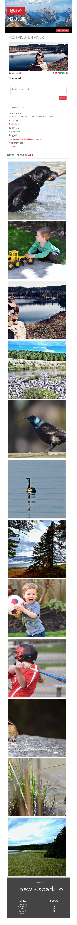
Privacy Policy (22, 906)
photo (27, 139)
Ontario (12, 146)
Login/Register (62, 30)
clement (21, 139)
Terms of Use (22, 904)
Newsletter (22, 913)
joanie (15, 139)
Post (62, 98)
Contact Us (23, 911)
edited (32, 139)
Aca (30, 155)
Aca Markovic (14, 124)
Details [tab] (14, 107)
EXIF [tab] (22, 107)
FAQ (22, 909)
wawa (38, 139)
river (10, 139)
